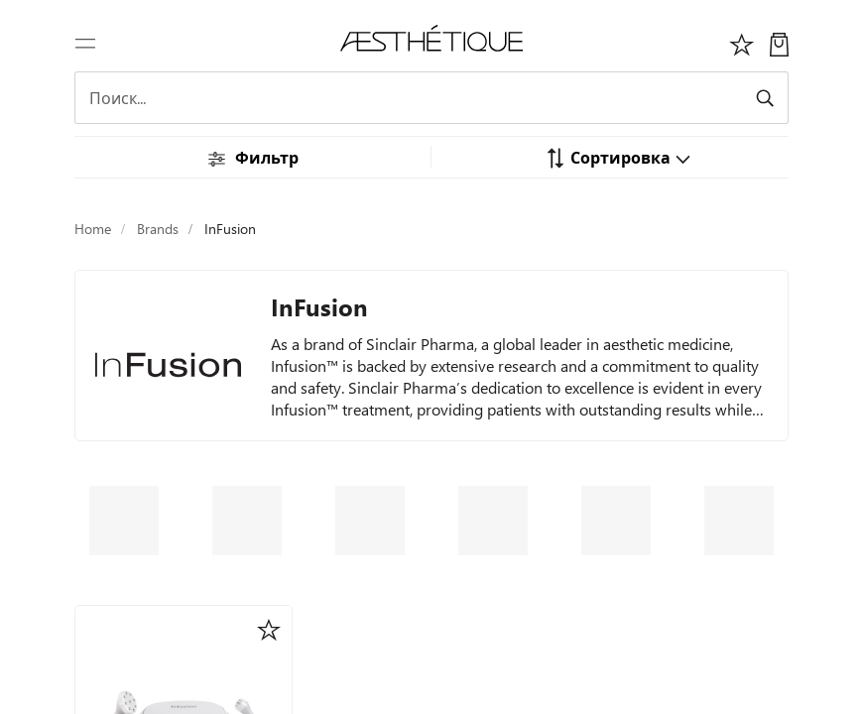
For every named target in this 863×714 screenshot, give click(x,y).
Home (92, 228)
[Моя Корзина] (779, 42)
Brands (158, 228)
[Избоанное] (742, 42)
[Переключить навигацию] (85, 42)
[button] (618, 157)
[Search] (431, 97)
